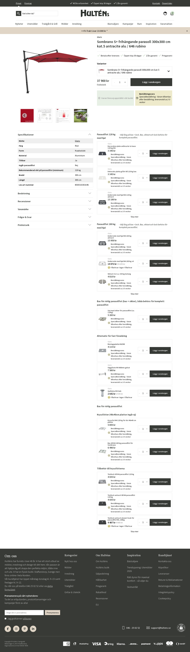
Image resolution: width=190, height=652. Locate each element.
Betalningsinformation (169, 586)
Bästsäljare (132, 561)
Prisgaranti (101, 586)
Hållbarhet (101, 579)
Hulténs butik (102, 567)
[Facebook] (8, 629)
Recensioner (102, 598)
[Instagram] (16, 629)
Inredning (69, 573)
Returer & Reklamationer (170, 579)
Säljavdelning (102, 573)
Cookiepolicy (164, 598)
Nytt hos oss (71, 561)
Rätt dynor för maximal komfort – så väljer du (138, 579)
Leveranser (163, 573)
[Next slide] (86, 115)
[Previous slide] (24, 115)
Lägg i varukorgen (151, 82)
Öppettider (167, 3)
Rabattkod (101, 592)
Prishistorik (101, 84)
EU (97, 604)
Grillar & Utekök (72, 592)
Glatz (99, 37)
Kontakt (156, 3)
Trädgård (69, 586)
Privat (18, 3)
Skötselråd (132, 586)
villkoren (27, 618)
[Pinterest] (25, 629)
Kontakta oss (164, 561)
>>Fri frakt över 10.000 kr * (94, 30)
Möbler (68, 567)
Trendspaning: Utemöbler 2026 (139, 569)
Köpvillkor (163, 567)
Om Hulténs (102, 561)
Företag (28, 3)
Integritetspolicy (166, 592)
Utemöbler (70, 579)
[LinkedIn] (33, 629)
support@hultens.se (161, 627)
